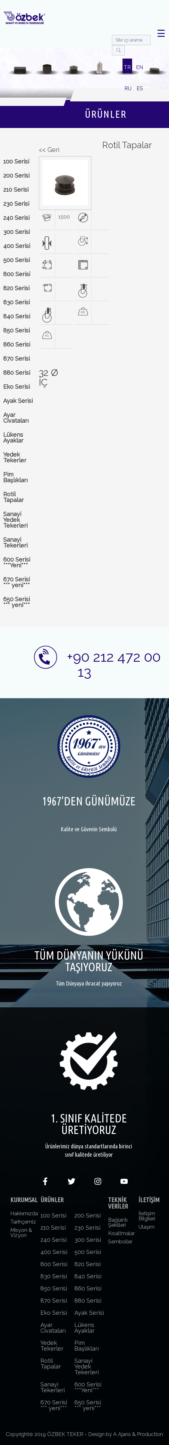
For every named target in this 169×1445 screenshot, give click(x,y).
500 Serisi (16, 260)
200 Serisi (16, 175)
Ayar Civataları (16, 417)
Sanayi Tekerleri (15, 542)
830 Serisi (16, 302)
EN (139, 67)
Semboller (120, 1242)
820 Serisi (16, 288)
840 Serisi (16, 316)
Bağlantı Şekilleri (118, 1222)
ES (140, 88)
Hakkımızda (24, 1213)
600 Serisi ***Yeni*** (16, 562)
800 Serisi (16, 274)
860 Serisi (16, 344)
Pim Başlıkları (15, 477)
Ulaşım (147, 1227)
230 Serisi (16, 203)
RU (127, 88)
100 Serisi (16, 161)
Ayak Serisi (18, 400)
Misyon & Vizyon (21, 1232)
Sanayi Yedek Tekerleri (15, 520)
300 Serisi (16, 231)
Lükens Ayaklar (13, 437)
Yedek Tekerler (14, 457)
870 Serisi (16, 358)
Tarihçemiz (23, 1222)
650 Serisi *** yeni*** (16, 602)
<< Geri (49, 150)
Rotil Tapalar (13, 497)
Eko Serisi (16, 386)
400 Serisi (16, 246)
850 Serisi (16, 330)
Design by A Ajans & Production (125, 1434)
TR (127, 67)
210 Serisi (16, 189)
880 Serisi (16, 372)
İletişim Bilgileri (147, 1216)
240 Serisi (16, 217)
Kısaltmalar (121, 1233)
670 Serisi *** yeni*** (16, 582)
